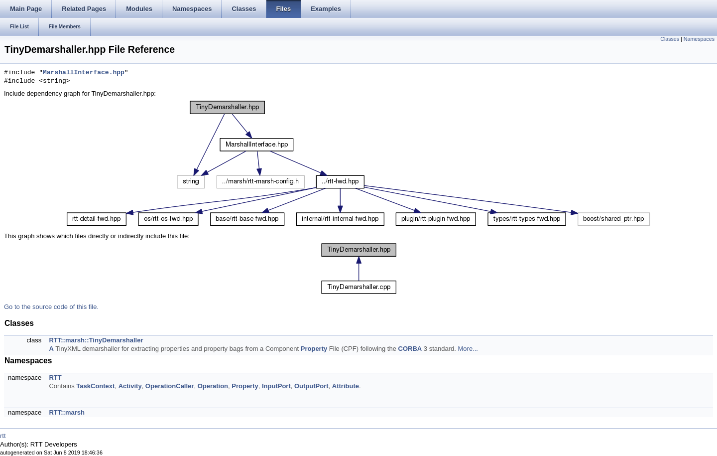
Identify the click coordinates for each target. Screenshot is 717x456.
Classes (669, 39)
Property (314, 348)
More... (468, 348)
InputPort (276, 386)
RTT (55, 377)
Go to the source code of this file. (51, 306)
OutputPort (311, 386)
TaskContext (95, 386)
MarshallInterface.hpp (83, 72)
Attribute (345, 386)
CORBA (410, 348)
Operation (213, 386)
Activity (130, 386)
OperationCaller (169, 386)
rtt (3, 436)
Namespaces (699, 39)
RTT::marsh (67, 412)
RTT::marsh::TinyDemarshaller (96, 340)
